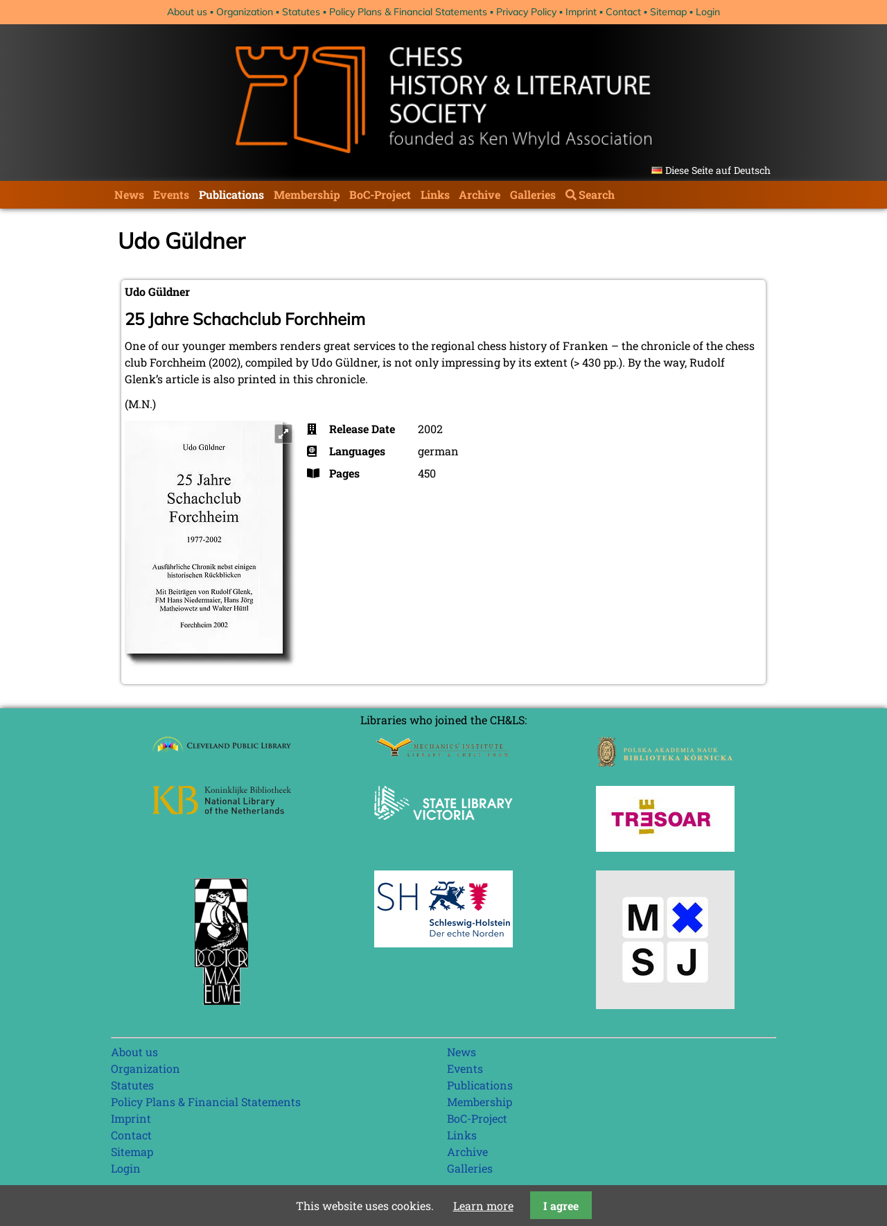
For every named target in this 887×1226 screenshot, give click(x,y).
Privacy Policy (526, 12)
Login (708, 12)
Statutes (301, 12)
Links (435, 194)
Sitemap (668, 12)
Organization (244, 12)
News (129, 194)
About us (187, 12)
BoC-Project (380, 194)
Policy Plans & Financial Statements (408, 12)
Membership (307, 194)
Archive (479, 194)
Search (597, 194)
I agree (561, 1205)
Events (171, 194)
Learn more (483, 1205)
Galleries (533, 194)
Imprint (581, 12)
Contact (623, 12)
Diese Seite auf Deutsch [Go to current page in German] (718, 170)
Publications (231, 194)
